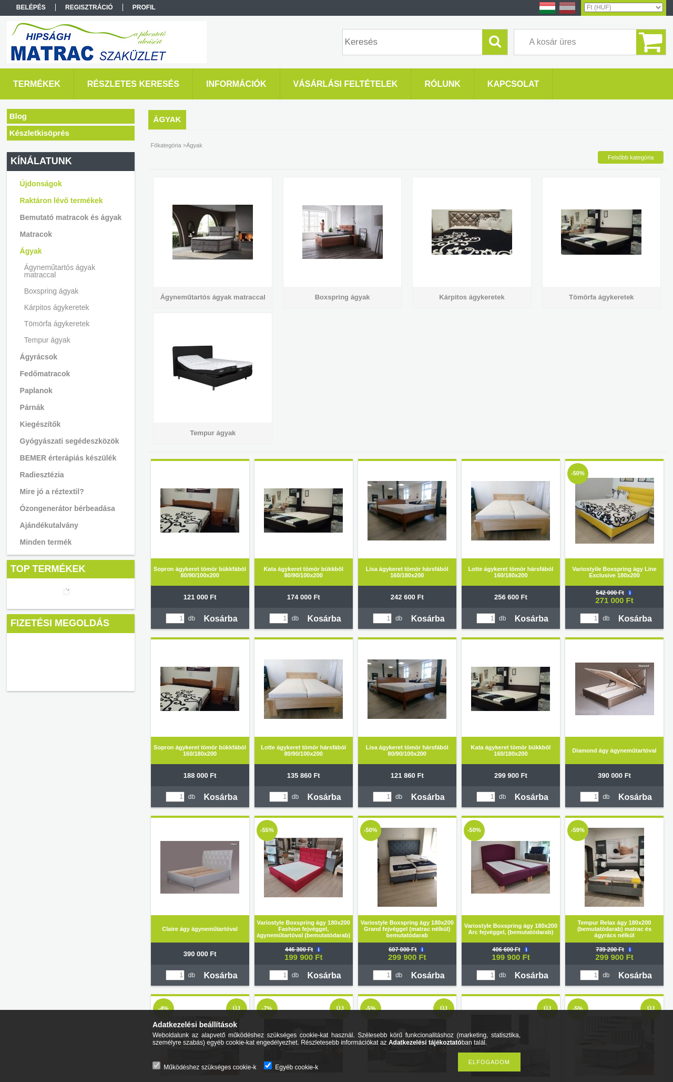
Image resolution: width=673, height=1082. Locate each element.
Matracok (36, 234)
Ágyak (31, 251)
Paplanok (36, 390)
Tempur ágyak (47, 340)
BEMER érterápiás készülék (68, 458)
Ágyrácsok (39, 357)
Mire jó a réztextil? (52, 491)
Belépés (31, 7)
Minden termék (46, 542)
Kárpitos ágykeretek (56, 307)
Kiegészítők (40, 424)
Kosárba (221, 618)
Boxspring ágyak (51, 291)
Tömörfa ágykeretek (57, 323)
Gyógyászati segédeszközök (69, 441)
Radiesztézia (42, 474)
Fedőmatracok (45, 373)
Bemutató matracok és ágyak (71, 217)
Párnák (32, 407)
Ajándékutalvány (49, 525)
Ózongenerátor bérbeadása (67, 508)
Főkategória (166, 145)
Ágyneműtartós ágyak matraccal (59, 271)
